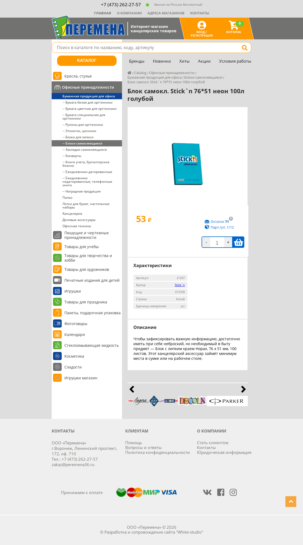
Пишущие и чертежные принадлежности (86, 235)
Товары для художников (86, 269)
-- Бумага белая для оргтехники (87, 102)
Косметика (74, 356)
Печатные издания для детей (92, 280)
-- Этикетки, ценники (79, 131)
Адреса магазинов (166, 13)
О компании (129, 13)
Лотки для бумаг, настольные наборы (86, 205)
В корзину (238, 242)
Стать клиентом (212, 442)
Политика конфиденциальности (157, 452)
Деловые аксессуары (78, 220)
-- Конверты (71, 156)
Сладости (73, 367)
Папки (67, 197)
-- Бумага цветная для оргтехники (89, 108)
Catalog (140, 72)
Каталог (87, 61)
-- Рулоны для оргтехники (82, 124)
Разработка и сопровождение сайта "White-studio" (153, 532)
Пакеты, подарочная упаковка (92, 312)
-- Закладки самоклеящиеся (84, 149)
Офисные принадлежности (88, 87)
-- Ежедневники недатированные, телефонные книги (87, 181)
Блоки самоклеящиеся (203, 77)
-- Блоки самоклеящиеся (82, 143)
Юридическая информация (224, 452)
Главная (102, 13)
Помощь (133, 442)
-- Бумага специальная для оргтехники (83, 116)
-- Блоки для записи (78, 137)
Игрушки (72, 291)
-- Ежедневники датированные (87, 172)
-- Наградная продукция (81, 191)
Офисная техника (76, 226)
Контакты (199, 13)
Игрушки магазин (80, 378)
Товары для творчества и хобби (88, 257)
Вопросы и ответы (143, 447)
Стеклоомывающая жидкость (91, 345)
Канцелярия (72, 213)
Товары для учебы (81, 246)
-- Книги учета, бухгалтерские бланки (86, 163)
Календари (74, 334)
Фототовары (75, 323)
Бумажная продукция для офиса (88, 96)
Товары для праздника (85, 302)
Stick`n (180, 285)
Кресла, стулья (78, 76)
